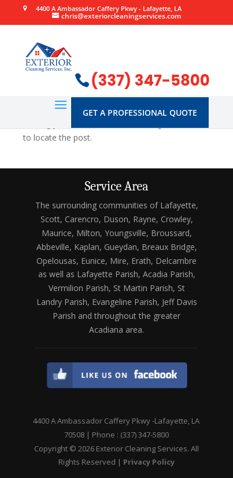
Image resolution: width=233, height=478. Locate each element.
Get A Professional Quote (140, 112)
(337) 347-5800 (150, 80)
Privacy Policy (149, 462)
